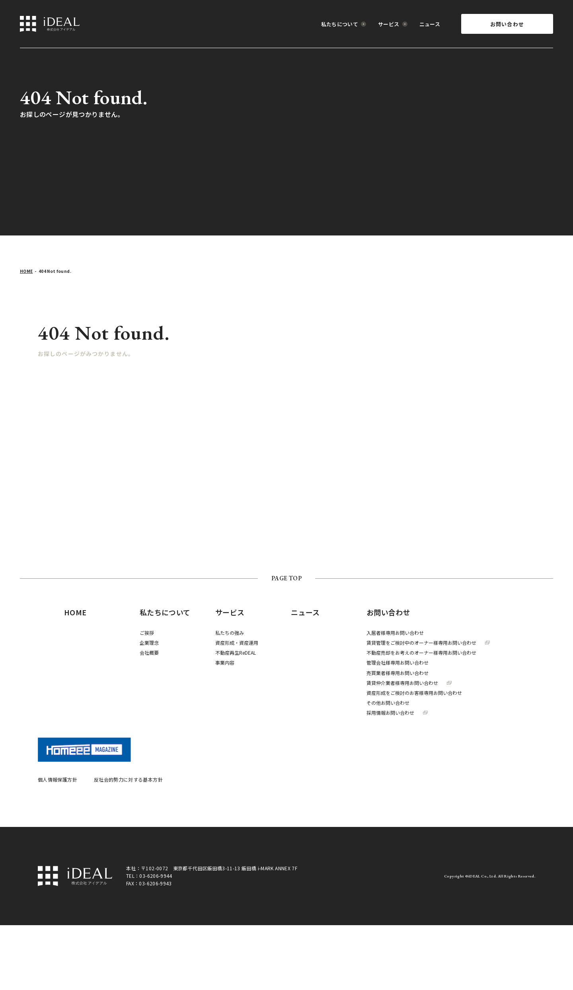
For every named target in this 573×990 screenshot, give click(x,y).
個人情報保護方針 (57, 779)
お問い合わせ (507, 24)
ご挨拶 (147, 632)
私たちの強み (229, 632)
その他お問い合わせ (387, 702)
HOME (26, 271)
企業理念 (149, 642)
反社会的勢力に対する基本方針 (128, 779)
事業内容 (224, 662)
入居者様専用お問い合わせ (395, 632)
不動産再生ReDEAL (235, 652)
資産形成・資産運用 (236, 642)
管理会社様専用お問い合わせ (397, 662)
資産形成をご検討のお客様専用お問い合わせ (414, 692)
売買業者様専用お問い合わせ (397, 672)
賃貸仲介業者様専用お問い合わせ (409, 682)
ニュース (429, 24)
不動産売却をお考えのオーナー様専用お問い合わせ (421, 652)
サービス (392, 24)
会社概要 (149, 652)
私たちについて (343, 24)
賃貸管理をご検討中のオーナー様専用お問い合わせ (428, 642)
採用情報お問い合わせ (397, 712)
